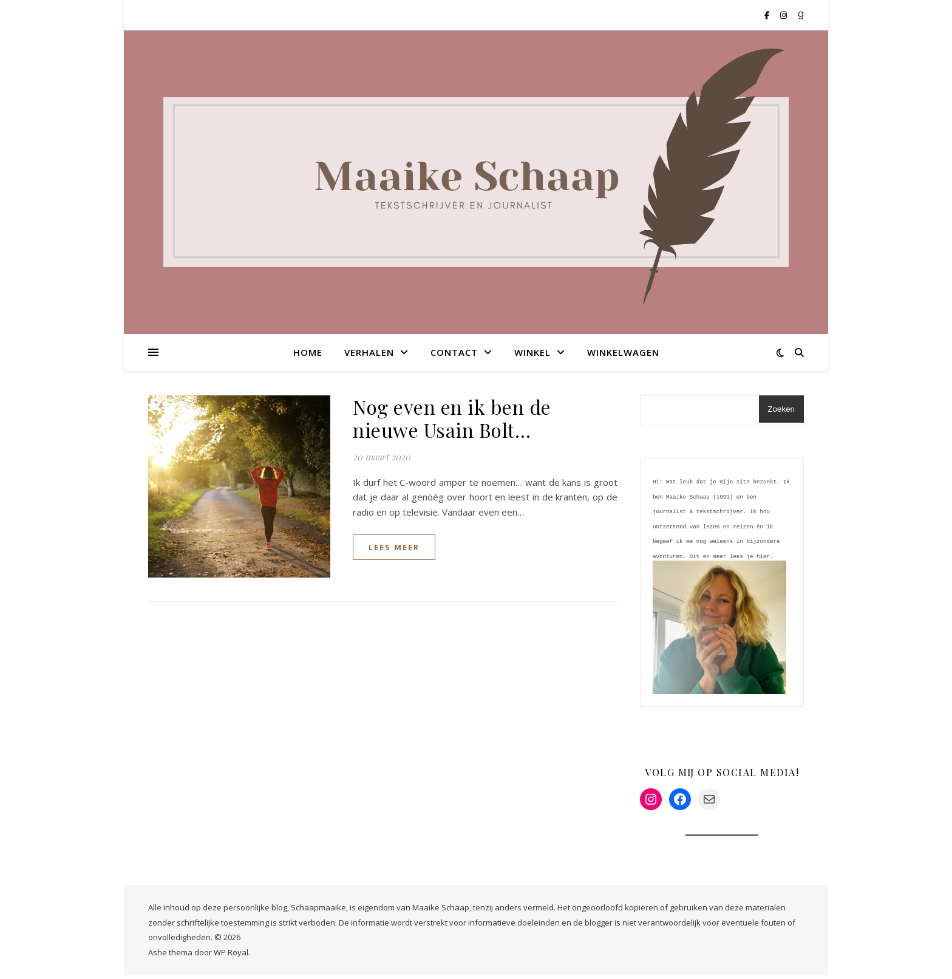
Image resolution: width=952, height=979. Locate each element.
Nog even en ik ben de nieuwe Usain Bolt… (452, 418)
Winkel (532, 352)
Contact (454, 352)
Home (307, 352)
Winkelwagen (623, 352)
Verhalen (369, 352)
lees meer (394, 547)
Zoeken (781, 409)
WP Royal (231, 955)
